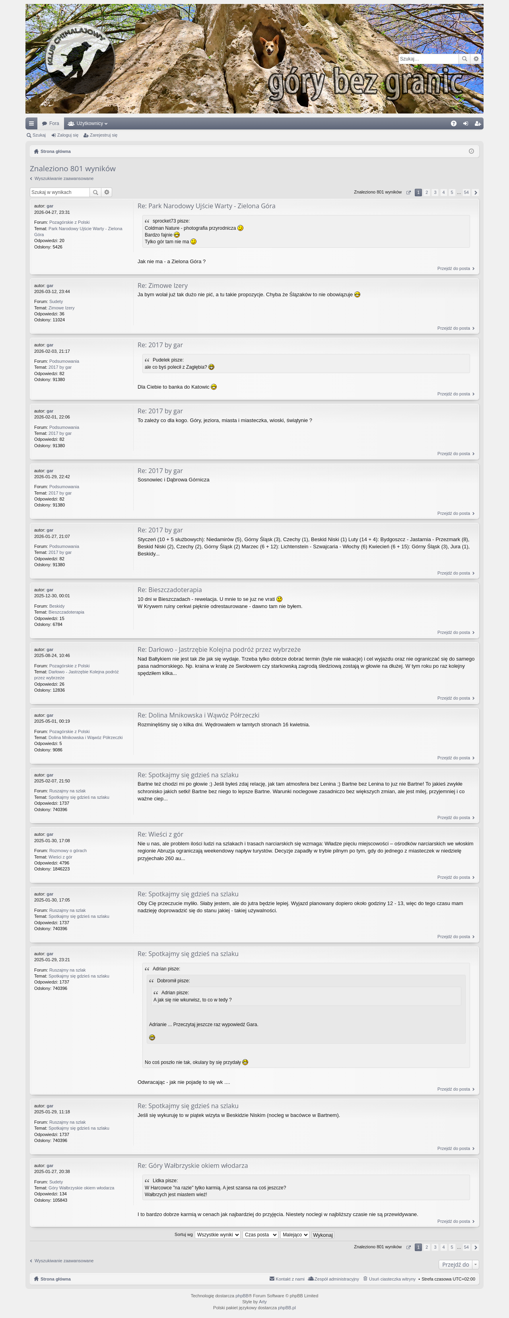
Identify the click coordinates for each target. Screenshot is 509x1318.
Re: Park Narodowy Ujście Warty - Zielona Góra (207, 205)
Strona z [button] (408, 192)
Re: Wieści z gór (160, 834)
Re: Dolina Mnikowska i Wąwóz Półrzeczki (199, 715)
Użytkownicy (90, 123)
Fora (54, 123)
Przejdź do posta (453, 268)
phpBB (242, 1295)
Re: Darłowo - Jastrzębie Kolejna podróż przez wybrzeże (219, 649)
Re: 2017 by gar (160, 345)
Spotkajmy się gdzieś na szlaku (79, 797)
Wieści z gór (60, 857)
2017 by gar (60, 367)
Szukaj (464, 59)
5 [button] (452, 192)
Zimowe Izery (61, 307)
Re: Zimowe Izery (163, 285)
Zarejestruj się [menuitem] (479, 125)
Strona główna (56, 1279)
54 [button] (466, 192)
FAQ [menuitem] (456, 125)
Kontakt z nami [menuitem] (290, 1279)
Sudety (56, 301)
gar (50, 205)
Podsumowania (64, 361)
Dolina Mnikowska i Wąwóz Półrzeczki (85, 737)
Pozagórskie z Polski (69, 222)
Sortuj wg (184, 1234)
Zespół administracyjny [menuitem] (337, 1279)
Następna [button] (475, 192)
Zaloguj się (67, 135)
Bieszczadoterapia (66, 612)
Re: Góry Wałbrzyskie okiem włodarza (193, 1165)
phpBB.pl (287, 1308)
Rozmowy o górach (68, 850)
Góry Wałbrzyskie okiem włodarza (81, 1187)
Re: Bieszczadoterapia (170, 589)
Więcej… (33, 125)
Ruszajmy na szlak (67, 791)
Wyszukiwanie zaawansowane (475, 59)
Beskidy (57, 606)
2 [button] (426, 192)
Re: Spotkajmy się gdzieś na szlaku (188, 774)
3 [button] (435, 192)
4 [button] (443, 192)
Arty (263, 1301)
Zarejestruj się (103, 135)
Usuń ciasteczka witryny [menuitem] (392, 1279)
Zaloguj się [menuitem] (467, 125)
